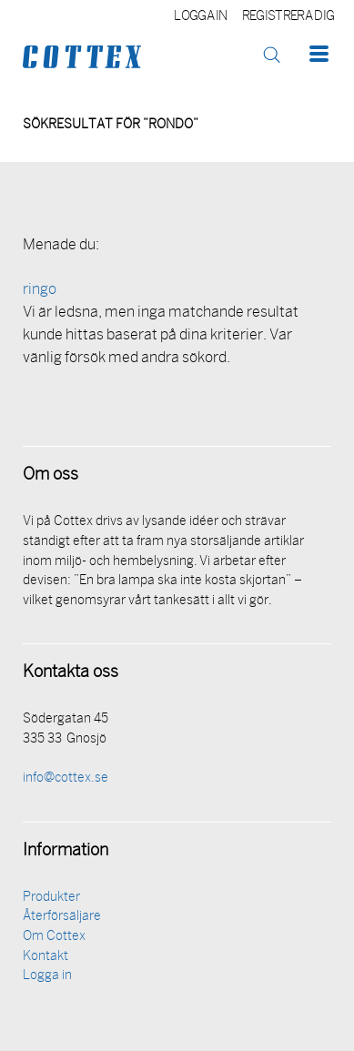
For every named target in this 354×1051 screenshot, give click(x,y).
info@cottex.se (65, 778)
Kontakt (45, 957)
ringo (39, 290)
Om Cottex (54, 937)
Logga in (201, 17)
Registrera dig (288, 17)
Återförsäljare (62, 917)
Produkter (51, 898)
